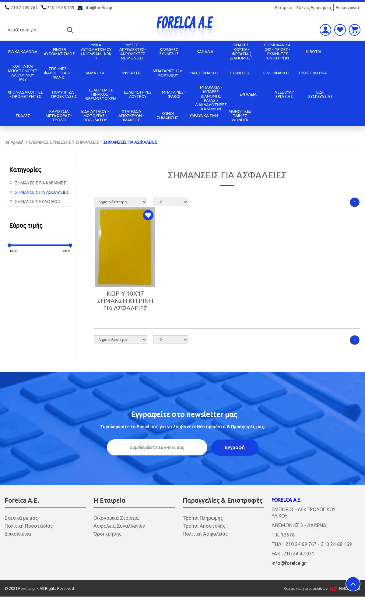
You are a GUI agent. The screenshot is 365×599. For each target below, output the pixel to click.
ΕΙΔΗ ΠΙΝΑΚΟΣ (276, 73)
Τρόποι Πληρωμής (203, 518)
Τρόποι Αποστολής (204, 526)
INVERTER (131, 73)
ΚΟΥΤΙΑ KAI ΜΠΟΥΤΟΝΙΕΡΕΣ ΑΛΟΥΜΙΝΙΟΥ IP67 (22, 72)
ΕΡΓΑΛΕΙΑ (248, 94)
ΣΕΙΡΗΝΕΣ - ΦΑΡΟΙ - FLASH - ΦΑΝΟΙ (59, 73)
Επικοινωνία (347, 7)
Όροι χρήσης (107, 534)
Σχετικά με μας (21, 518)
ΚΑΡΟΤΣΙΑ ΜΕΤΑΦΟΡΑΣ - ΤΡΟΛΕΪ (59, 115)
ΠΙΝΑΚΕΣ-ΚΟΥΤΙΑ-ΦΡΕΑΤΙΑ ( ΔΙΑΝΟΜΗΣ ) (241, 51)
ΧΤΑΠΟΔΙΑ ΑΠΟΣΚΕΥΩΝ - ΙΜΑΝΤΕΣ (131, 115)
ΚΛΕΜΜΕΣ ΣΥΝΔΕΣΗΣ (169, 51)
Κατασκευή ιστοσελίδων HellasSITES (322, 588)
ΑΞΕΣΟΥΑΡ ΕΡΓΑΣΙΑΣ (284, 94)
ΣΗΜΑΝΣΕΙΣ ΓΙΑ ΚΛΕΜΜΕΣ (37, 182)
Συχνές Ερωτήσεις (314, 7)
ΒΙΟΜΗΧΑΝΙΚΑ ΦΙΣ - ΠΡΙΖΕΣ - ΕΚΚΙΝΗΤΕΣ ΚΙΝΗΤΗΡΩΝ (277, 51)
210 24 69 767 (22, 7)
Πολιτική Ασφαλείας (205, 534)
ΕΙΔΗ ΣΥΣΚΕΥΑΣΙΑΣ (320, 94)
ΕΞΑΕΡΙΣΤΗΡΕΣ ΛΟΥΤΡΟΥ (138, 94)
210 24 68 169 (58, 7)
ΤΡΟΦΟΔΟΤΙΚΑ (312, 73)
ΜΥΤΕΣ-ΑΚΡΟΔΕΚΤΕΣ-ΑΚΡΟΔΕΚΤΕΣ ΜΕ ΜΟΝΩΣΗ (132, 51)
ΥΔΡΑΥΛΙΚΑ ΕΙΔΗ (204, 115)
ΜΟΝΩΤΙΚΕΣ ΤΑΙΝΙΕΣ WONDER (240, 115)
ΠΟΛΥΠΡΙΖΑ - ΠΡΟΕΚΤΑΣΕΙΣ (64, 94)
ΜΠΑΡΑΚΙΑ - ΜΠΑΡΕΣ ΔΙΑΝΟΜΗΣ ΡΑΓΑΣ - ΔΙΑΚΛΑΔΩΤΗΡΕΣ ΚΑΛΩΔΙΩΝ (211, 98)
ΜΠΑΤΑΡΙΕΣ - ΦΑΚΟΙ (174, 94)
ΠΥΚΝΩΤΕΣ (240, 73)
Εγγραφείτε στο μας (184, 414)
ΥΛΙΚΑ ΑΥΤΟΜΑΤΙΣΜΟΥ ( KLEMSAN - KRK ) (96, 51)
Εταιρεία (284, 7)
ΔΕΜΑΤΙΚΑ (95, 73)
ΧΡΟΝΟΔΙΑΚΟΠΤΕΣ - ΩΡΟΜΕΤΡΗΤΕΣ (25, 94)
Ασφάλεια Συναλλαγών (119, 526)
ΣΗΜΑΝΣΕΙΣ (87, 142)
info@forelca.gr (95, 7)
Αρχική (14, 142)
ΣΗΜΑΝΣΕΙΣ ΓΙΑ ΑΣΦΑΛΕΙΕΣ (130, 142)
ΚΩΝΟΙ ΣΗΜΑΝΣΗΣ (167, 115)
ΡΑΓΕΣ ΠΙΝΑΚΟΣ (204, 73)
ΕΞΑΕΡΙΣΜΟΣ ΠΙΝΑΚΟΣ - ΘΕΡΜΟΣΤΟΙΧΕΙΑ (101, 94)
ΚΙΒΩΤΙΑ (313, 51)
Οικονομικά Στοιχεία (116, 518)
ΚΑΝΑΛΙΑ (205, 51)
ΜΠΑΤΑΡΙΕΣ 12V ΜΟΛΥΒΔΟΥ (167, 73)
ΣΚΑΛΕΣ (23, 115)
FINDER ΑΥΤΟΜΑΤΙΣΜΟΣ (59, 51)
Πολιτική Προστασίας (29, 526)
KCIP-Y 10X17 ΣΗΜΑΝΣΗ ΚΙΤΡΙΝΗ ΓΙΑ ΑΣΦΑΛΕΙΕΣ (125, 301)
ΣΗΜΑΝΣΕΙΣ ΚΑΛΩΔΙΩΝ (34, 201)
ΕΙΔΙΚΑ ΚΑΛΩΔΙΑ (22, 51)
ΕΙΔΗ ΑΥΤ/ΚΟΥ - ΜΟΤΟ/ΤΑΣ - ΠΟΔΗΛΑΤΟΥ (95, 115)
